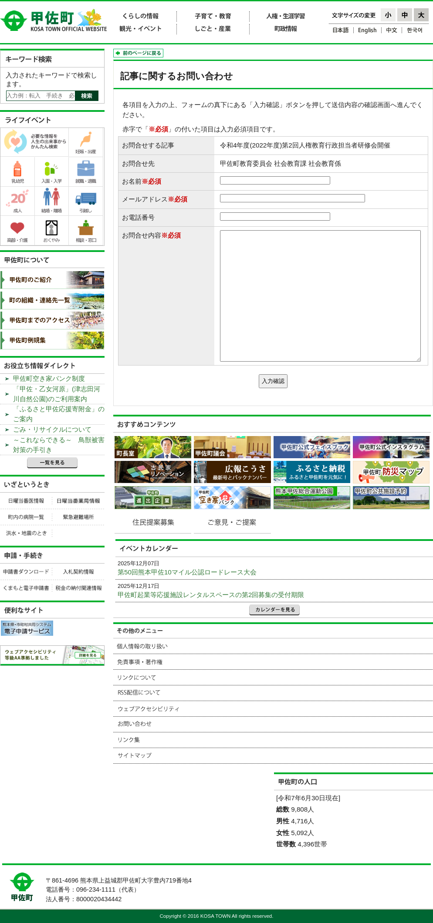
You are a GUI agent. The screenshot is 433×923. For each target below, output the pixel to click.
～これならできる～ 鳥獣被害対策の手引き (59, 444)
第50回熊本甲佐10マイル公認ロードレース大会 (187, 572)
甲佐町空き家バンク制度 (49, 378)
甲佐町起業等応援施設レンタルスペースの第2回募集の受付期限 (211, 594)
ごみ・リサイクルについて (52, 429)
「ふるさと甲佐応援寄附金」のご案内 (59, 414)
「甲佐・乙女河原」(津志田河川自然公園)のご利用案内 (56, 394)
